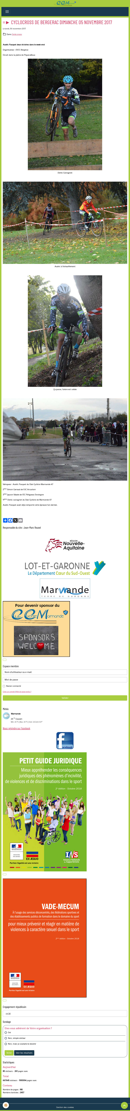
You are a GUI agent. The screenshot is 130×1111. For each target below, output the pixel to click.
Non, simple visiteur (16, 1038)
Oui (9, 1032)
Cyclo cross (17, 34)
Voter (9, 1052)
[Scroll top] (124, 1105)
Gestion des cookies (65, 1107)
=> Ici (8, 1013)
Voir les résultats (24, 1052)
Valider (65, 697)
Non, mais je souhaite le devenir (22, 1044)
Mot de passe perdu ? (23, 692)
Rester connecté (13, 686)
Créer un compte (9, 692)
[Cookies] (6, 1105)
